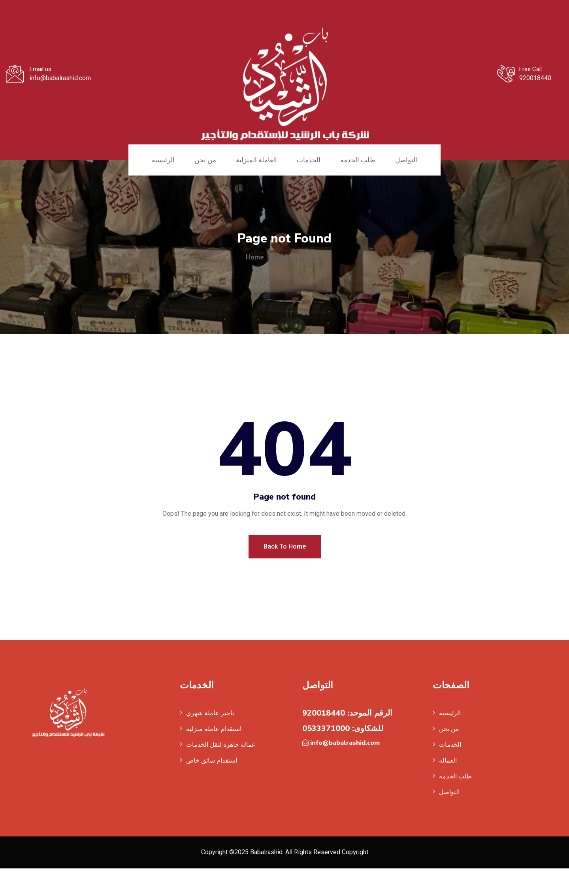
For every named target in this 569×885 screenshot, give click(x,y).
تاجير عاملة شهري (210, 729)
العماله (448, 776)
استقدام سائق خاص (211, 776)
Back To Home (285, 562)
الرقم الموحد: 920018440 (347, 728)
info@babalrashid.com (60, 78)
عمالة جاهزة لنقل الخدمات (221, 760)
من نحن (205, 160)
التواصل (406, 160)
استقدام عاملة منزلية (213, 744)
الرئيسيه (163, 160)
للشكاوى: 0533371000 (342, 744)
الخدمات (308, 160)
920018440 (535, 78)
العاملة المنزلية (256, 160)
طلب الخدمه (357, 160)
